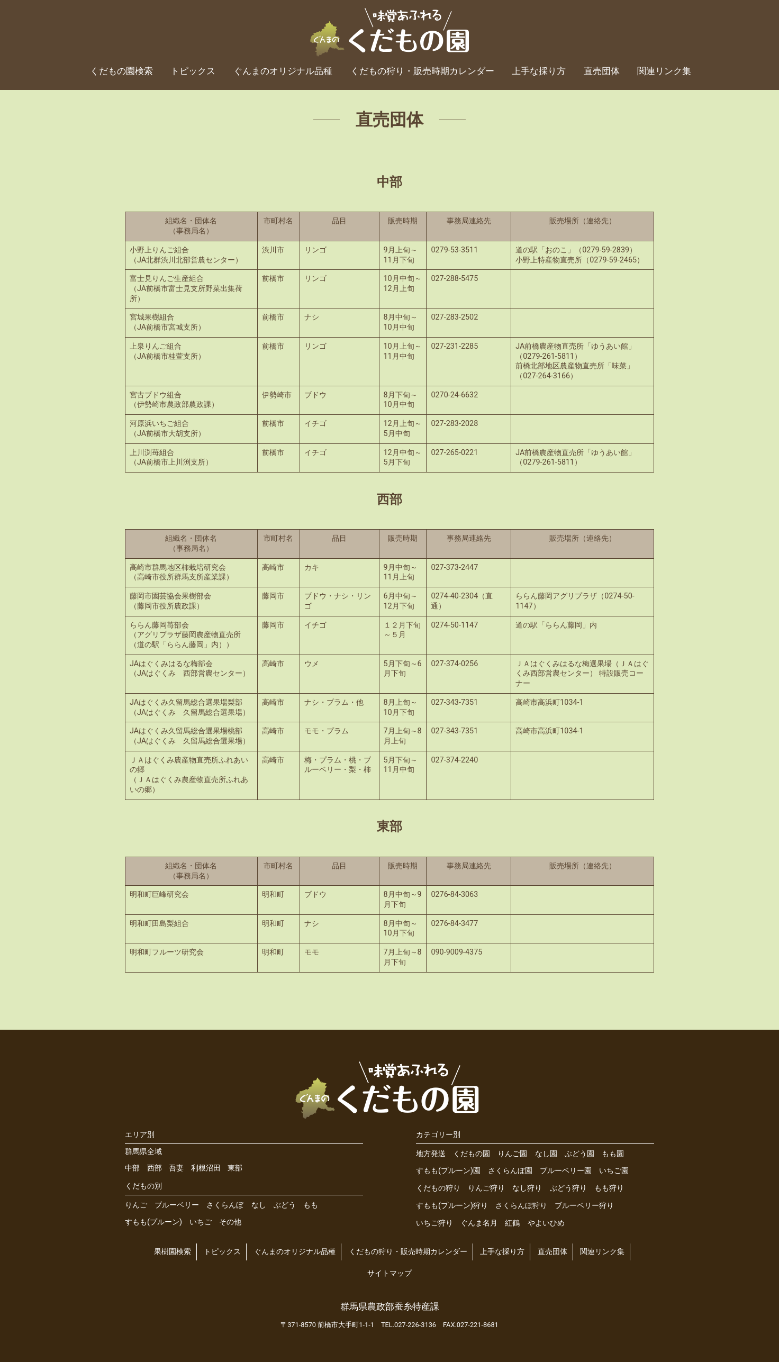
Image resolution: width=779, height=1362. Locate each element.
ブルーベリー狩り (584, 1205)
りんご (136, 1205)
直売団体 (602, 71)
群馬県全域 (143, 1151)
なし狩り (527, 1188)
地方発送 (431, 1153)
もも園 (613, 1153)
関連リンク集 (664, 71)
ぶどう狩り (568, 1188)
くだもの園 (471, 1153)
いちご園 (614, 1170)
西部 (154, 1168)
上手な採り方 (539, 71)
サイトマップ (389, 1273)
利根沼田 (206, 1168)
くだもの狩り (438, 1188)
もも (310, 1205)
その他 (230, 1222)
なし (258, 1205)
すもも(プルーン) (153, 1222)
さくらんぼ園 (510, 1170)
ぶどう (285, 1205)
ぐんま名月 (478, 1223)
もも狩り (609, 1188)
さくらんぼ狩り (521, 1205)
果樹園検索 (172, 1251)
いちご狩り (434, 1223)
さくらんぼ (224, 1205)
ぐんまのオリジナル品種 (282, 71)
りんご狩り (486, 1188)
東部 (235, 1168)
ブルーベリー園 (566, 1170)
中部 (132, 1168)
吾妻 (176, 1168)
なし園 (546, 1153)
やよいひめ (546, 1223)
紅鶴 (512, 1223)
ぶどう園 (579, 1153)
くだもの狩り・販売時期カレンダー (422, 71)
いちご (200, 1222)
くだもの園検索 (121, 71)
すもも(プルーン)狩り (452, 1205)
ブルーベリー (177, 1205)
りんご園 (512, 1153)
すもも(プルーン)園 (448, 1170)
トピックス (192, 71)
